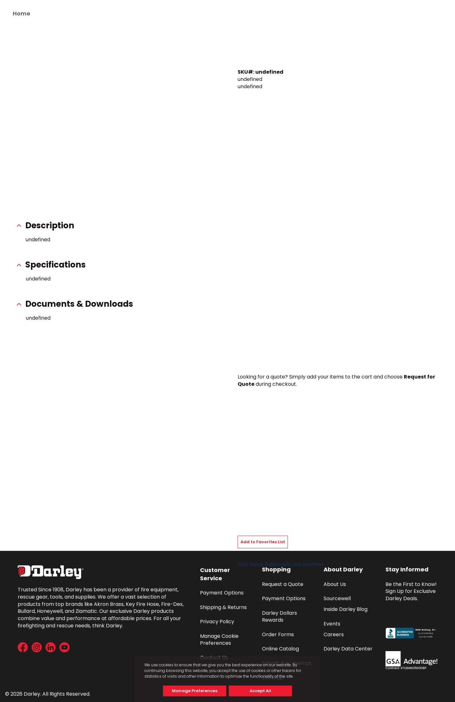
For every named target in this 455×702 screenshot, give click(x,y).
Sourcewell (337, 598)
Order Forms (278, 634)
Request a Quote (282, 584)
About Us (335, 584)
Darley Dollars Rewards (280, 616)
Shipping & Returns (223, 607)
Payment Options (222, 592)
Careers (334, 634)
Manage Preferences (194, 691)
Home (21, 13)
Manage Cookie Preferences (220, 639)
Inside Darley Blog (345, 609)
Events (332, 623)
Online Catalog (280, 648)
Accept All (260, 691)
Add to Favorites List (262, 542)
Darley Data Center (348, 648)
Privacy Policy (217, 621)
